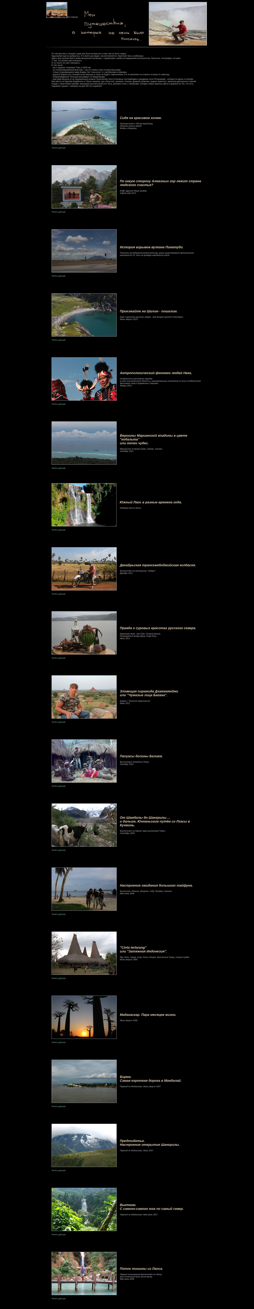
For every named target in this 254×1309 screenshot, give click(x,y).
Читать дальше (59, 148)
